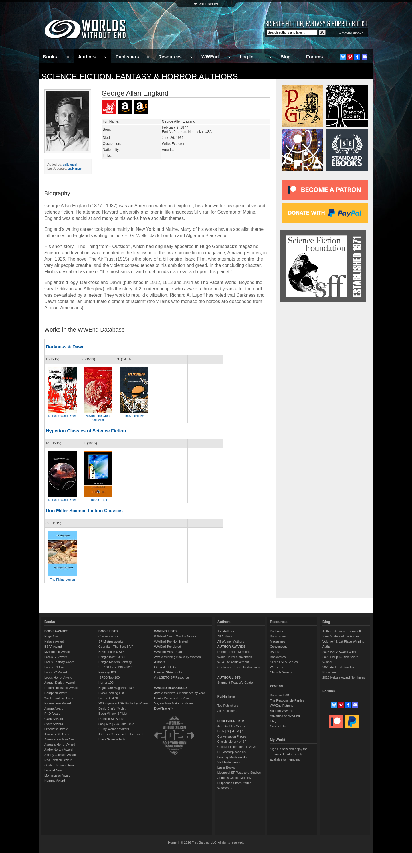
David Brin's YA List (112, 708)
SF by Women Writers (113, 729)
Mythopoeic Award (57, 651)
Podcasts (276, 631)
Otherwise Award (56, 729)
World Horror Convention (234, 657)
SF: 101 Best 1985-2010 (115, 667)
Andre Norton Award (58, 749)
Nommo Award (54, 780)
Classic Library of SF (231, 741)
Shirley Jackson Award (60, 755)
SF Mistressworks (110, 641)
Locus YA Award (55, 672)
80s (123, 724)
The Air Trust (98, 499)
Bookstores (278, 657)
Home (172, 842)
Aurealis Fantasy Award (60, 739)
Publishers (127, 56)
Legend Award (54, 770)
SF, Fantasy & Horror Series (173, 703)
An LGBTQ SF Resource (171, 677)
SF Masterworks (228, 762)
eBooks (275, 651)
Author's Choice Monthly (234, 777)
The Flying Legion (62, 579)
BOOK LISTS (108, 631)
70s (116, 724)
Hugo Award (53, 636)
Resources (170, 56)
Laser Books (226, 767)
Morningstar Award (57, 775)
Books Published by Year (171, 698)
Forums (314, 56)
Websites (276, 667)
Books (50, 56)
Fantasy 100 (107, 672)
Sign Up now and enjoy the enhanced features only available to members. (288, 754)
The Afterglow (133, 415)
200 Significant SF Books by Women (123, 703)
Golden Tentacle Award (60, 765)
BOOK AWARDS (56, 631)
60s (108, 724)
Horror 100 (106, 682)
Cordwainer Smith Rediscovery (239, 667)
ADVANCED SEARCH (350, 32)
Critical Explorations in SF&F (237, 746)
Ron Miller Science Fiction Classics (84, 510)
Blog (285, 56)
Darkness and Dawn (62, 415)
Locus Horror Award (58, 677)
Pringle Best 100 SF (112, 657)
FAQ (273, 721)
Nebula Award (54, 641)
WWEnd (210, 56)
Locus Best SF (108, 698)
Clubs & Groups (281, 672)
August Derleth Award (59, 682)
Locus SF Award (55, 657)
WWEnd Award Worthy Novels (175, 636)
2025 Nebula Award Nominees (343, 677)
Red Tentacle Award (58, 760)
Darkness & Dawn (65, 346)
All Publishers (227, 710)
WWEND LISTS (165, 631)
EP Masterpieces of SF (233, 752)
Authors (87, 56)
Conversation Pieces (231, 736)
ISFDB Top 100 (109, 677)
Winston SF (225, 788)
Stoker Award (53, 724)
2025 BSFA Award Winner (340, 651)
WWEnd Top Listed (167, 646)
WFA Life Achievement (233, 662)
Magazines (277, 641)
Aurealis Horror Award (59, 744)
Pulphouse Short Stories (234, 783)
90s (131, 724)
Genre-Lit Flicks (165, 667)
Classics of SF (108, 636)
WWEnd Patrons (281, 705)
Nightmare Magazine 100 (116, 688)
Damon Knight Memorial (234, 651)
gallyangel (70, 164)
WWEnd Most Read (168, 651)
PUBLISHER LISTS (231, 721)
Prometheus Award (57, 703)
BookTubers (278, 636)
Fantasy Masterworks (232, 757)
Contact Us (277, 726)
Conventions (278, 646)
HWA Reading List (111, 693)
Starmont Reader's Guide (235, 682)
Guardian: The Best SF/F (115, 646)
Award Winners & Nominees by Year (179, 693)
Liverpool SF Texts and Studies (239, 772)
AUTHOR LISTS (229, 677)
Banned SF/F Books (168, 672)
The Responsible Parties (287, 700)
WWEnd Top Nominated (171, 641)
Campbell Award (55, 693)
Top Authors (225, 631)
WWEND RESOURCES (171, 688)
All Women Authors (230, 641)
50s (101, 724)
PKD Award (52, 713)
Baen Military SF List (112, 713)
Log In (246, 56)
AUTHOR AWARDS (231, 646)
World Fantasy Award (59, 698)
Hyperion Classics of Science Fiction (86, 430)
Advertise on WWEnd (285, 716)
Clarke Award (53, 718)
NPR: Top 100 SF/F (112, 651)
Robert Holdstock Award (61, 688)
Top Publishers (227, 705)
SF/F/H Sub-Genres (284, 662)
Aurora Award (53, 708)
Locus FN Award (56, 667)
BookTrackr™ (163, 708)
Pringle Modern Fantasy (115, 662)
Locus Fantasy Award (59, 662)
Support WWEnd (281, 710)
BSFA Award (53, 646)
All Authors (225, 636)
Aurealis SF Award (57, 734)
